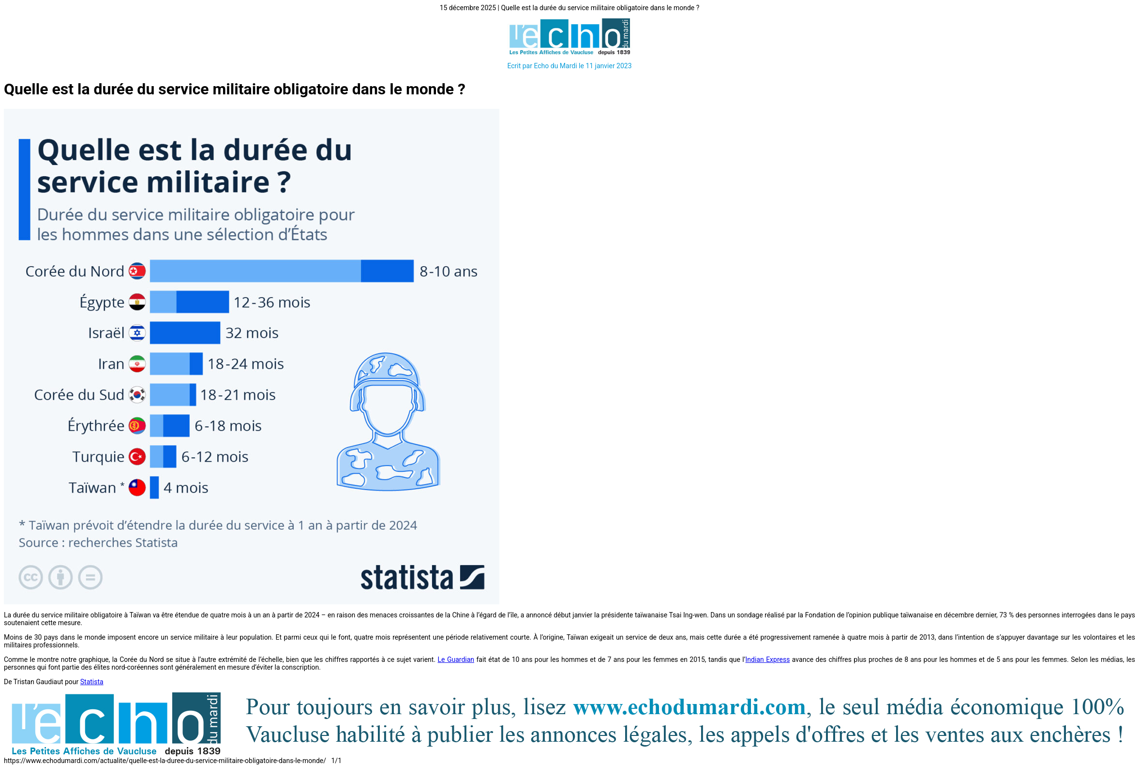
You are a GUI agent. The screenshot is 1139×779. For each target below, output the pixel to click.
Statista (92, 682)
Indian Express (768, 659)
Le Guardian (456, 659)
